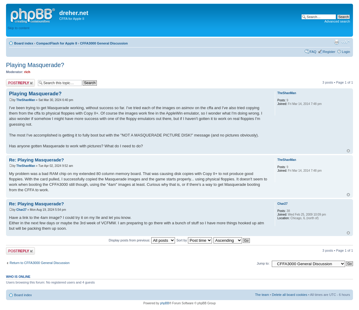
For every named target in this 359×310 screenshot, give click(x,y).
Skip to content (18, 28)
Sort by (194, 240)
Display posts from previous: (142, 240)
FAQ (313, 52)
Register (329, 52)
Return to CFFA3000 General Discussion (39, 263)
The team (262, 294)
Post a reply (20, 83)
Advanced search (337, 21)
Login (346, 52)
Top (348, 150)
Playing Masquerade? (35, 65)
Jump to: (263, 263)
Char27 (21, 209)
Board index (23, 43)
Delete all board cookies (289, 294)
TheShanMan (25, 100)
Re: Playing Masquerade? (36, 159)
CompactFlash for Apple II (56, 43)
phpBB (164, 303)
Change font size (345, 42)
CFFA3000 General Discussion (104, 43)
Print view (336, 42)
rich (27, 72)
